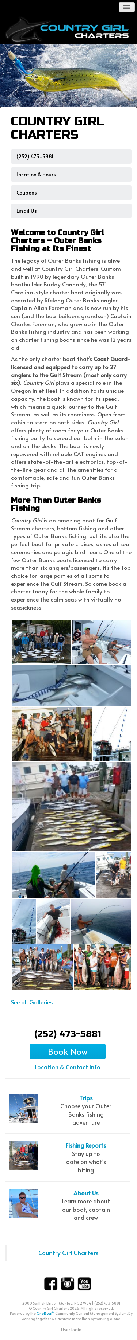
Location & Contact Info (67, 1067)
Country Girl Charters (68, 1252)
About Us (85, 1193)
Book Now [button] (68, 1051)
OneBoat (45, 1313)
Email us (26, 210)
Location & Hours (36, 174)
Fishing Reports (86, 1145)
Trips (85, 1098)
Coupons (26, 192)
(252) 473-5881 (34, 156)
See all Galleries (32, 1002)
